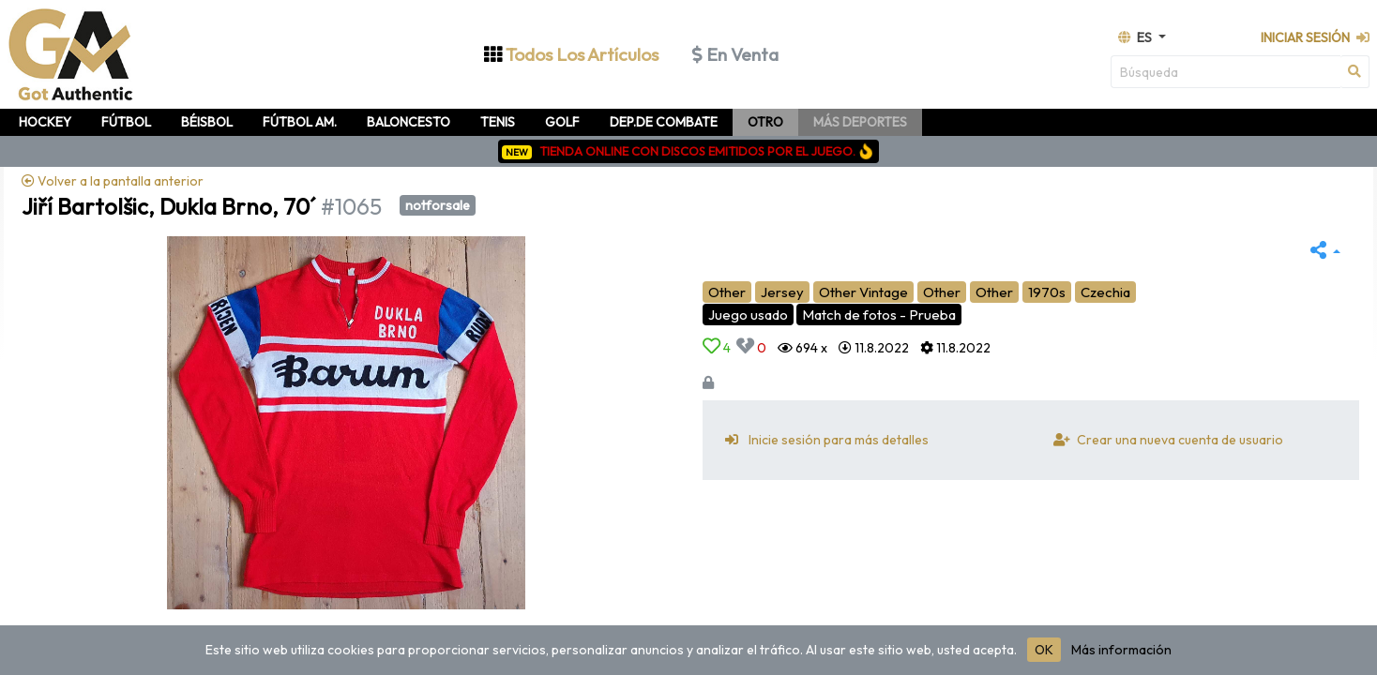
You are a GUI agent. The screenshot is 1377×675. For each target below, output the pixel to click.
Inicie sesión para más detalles (823, 439)
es (1136, 37)
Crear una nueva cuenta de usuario (1164, 439)
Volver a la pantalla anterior (113, 180)
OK (1044, 649)
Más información (1121, 649)
